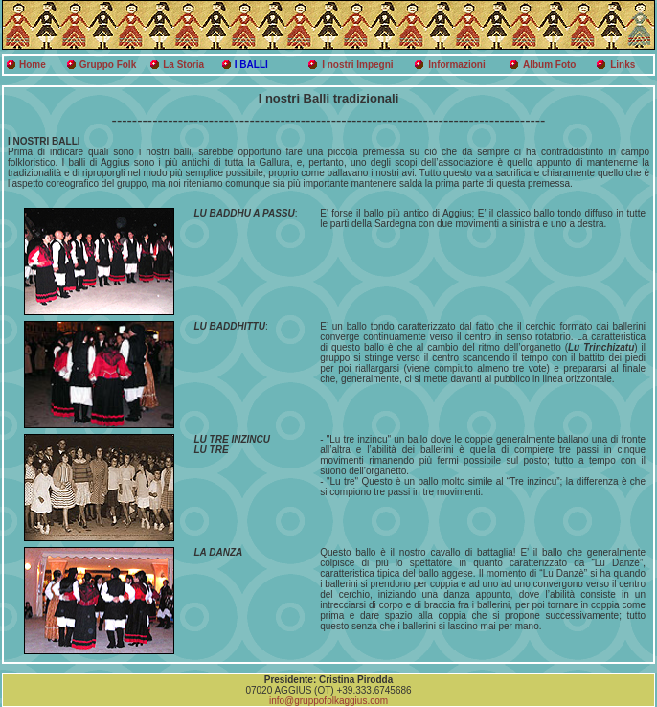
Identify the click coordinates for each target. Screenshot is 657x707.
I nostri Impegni (357, 64)
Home (32, 64)
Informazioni (456, 64)
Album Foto (550, 64)
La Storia (183, 64)
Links (622, 64)
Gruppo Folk (107, 64)
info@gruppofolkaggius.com (328, 701)
